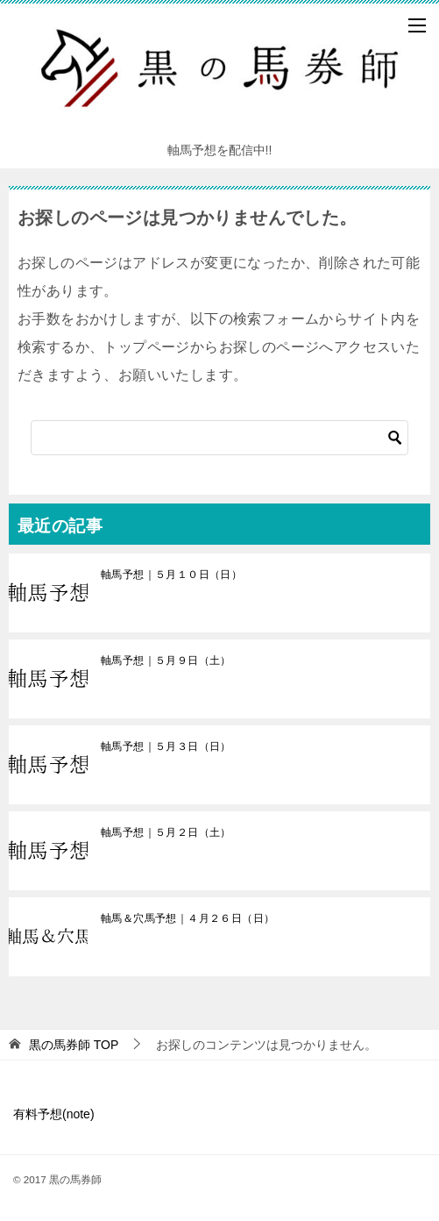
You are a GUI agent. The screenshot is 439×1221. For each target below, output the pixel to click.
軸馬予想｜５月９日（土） (166, 660)
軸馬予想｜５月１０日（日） (171, 574)
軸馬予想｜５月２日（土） (166, 832)
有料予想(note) (54, 1114)
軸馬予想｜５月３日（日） (166, 746)
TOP (73, 1045)
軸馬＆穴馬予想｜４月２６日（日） (187, 918)
